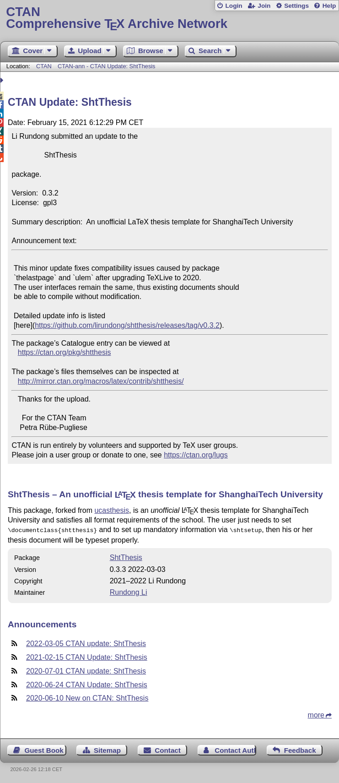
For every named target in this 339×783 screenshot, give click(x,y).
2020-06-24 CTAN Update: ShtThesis (86, 684)
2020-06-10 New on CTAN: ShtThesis (87, 697)
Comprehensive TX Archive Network (169, 18)
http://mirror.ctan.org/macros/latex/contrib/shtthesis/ (101, 381)
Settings (296, 5)
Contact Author (235, 749)
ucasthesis (111, 510)
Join (264, 5)
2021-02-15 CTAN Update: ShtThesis (86, 656)
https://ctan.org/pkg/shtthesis (64, 352)
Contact (168, 749)
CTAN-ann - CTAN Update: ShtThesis (107, 66)
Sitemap (107, 749)
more (316, 714)
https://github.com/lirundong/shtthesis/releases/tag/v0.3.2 (127, 325)
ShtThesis (126, 556)
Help (329, 5)
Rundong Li (128, 591)
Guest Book (44, 749)
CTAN (44, 66)
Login (233, 5)
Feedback (300, 749)
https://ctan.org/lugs (196, 455)
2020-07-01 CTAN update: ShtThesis (86, 670)
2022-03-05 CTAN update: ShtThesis (86, 643)
